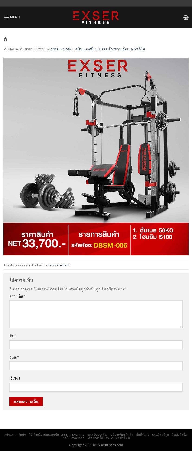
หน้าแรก (10, 434)
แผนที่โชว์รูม (160, 434)
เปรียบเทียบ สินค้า (121, 434)
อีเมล (14, 358)
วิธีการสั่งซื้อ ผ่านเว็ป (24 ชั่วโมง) (108, 438)
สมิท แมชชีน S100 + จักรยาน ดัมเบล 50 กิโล (110, 49)
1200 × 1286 (61, 49)
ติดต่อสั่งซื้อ (179, 434)
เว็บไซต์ (14, 379)
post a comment (59, 265)
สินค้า (22, 434)
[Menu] (11, 17)
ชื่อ (12, 336)
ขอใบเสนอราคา (73, 438)
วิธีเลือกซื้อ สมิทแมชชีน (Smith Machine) (57, 434)
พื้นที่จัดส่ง (142, 434)
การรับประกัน (97, 434)
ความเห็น (17, 296)
